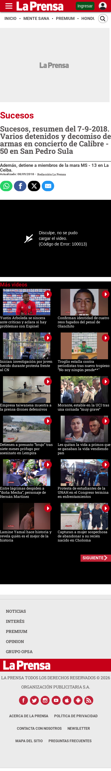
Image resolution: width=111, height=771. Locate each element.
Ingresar (85, 6)
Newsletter (78, 728)
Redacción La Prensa (51, 174)
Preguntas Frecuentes (70, 741)
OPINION (15, 641)
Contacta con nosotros (39, 728)
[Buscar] (103, 18)
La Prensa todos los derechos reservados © (55, 677)
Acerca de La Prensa (28, 716)
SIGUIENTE (93, 557)
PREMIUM (16, 631)
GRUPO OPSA (19, 651)
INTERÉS (15, 621)
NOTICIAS (16, 611)
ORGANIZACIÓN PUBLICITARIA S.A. (55, 687)
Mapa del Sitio (29, 741)
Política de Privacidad (76, 716)
